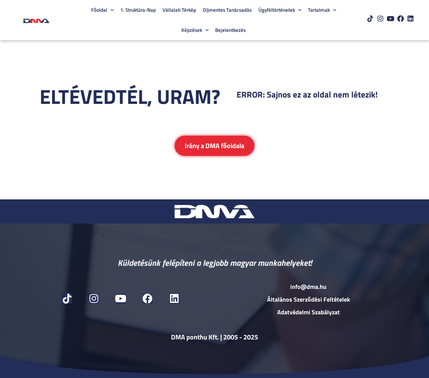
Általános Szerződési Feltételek (308, 299)
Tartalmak (322, 10)
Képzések (194, 30)
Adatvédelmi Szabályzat (308, 312)
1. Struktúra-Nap (138, 10)
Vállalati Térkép (179, 10)
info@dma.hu (308, 286)
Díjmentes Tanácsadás (227, 10)
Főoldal (102, 10)
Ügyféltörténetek (279, 10)
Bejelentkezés (230, 30)
